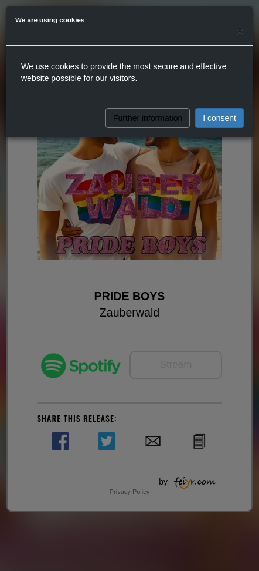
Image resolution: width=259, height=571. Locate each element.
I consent (219, 118)
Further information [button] (147, 118)
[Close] (240, 30)
